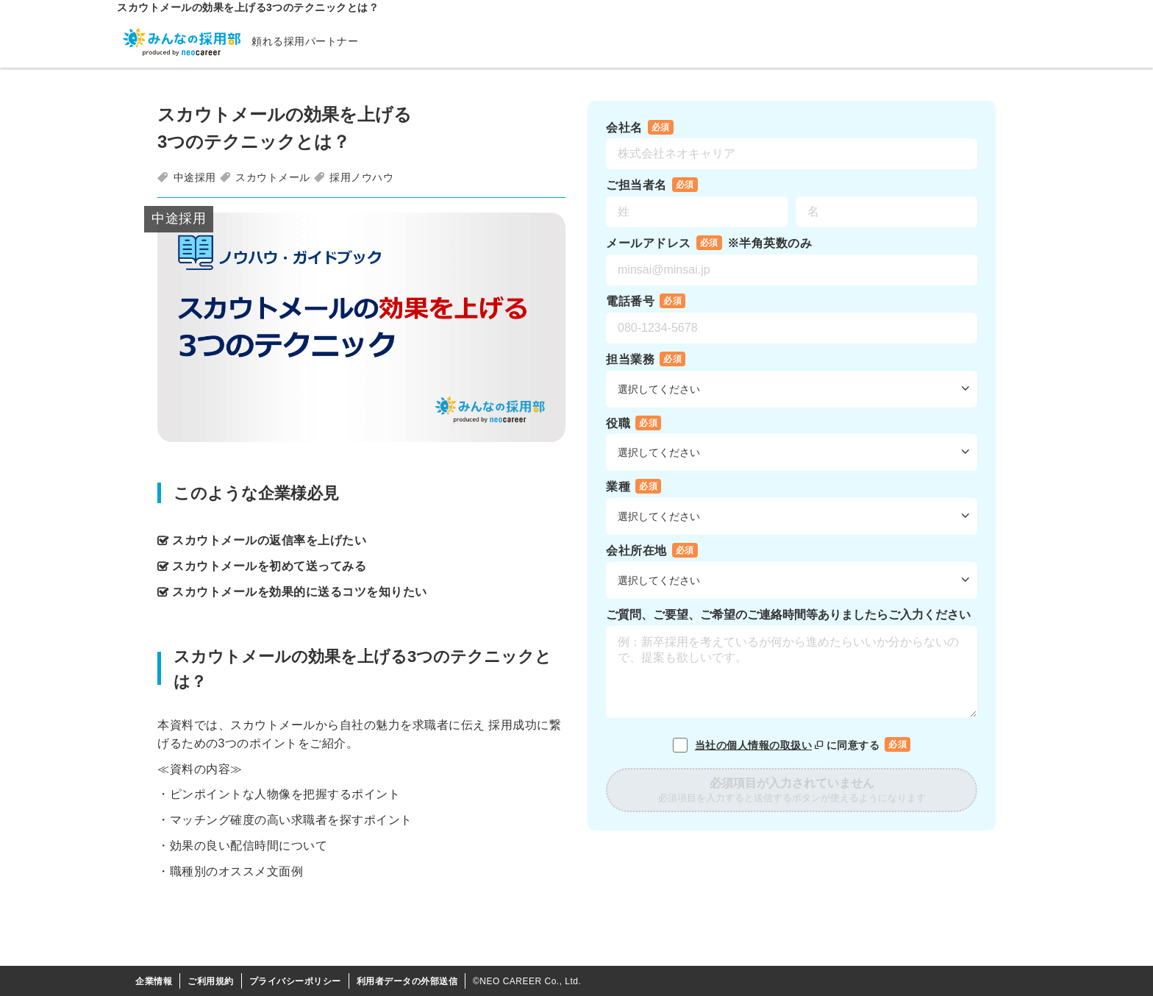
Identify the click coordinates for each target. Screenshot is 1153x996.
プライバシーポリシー (295, 981)
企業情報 (153, 981)
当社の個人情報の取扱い (761, 745)
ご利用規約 (211, 981)
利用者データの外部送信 (407, 981)
